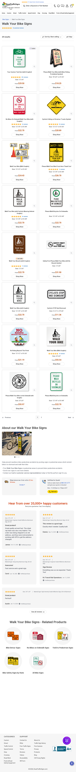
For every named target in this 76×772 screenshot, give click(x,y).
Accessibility (24, 758)
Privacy (36, 749)
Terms (22, 749)
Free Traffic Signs (25, 746)
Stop (39, 13)
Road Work (52, 13)
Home (3, 13)
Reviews (22, 752)
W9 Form (22, 761)
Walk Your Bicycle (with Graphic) (19, 259)
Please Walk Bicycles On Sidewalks (56, 209)
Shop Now (19, 85)
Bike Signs (5, 19)
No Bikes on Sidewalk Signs (38, 644)
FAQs (21, 743)
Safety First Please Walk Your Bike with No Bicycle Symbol (56, 260)
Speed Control (32, 13)
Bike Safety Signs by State (13, 669)
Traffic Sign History (40, 743)
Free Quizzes (38, 746)
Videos (22, 755)
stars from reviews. (36, 2)
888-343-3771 (65, 479)
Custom (9, 13)
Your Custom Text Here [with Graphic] (19, 72)
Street (15, 13)
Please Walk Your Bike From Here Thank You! (56, 164)
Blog (35, 755)
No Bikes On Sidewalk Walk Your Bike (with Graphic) (19, 118)
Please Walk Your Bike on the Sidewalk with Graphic (20, 392)
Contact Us (23, 740)
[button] (62, 6)
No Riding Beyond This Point (19, 346)
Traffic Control (22, 13)
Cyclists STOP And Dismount (56, 304)
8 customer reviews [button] (18, 28)
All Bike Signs (38, 669)
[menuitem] (3, 13)
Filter (69, 37)
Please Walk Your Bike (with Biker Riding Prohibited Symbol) (56, 73)
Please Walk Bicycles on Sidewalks (56, 391)
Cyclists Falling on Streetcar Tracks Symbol (56, 117)
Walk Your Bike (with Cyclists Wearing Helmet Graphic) (19, 210)
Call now (53, 487)
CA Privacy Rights (39, 758)
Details (22, 481)
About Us (37, 740)
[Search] (37, 5)
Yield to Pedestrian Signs (63, 644)
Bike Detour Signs (13, 644)
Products (37, 752)
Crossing (44, 13)
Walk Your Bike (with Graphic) (19, 304)
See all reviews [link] (38, 608)
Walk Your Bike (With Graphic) (19, 164)
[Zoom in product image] (34, 66)
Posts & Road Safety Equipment (65, 13)
